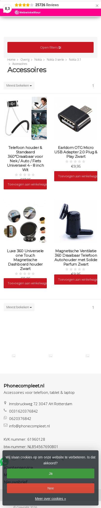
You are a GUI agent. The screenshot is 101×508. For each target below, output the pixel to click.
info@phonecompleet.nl (29, 425)
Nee (51, 488)
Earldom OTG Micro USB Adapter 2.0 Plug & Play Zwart (75, 152)
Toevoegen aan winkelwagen (27, 184)
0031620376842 (23, 411)
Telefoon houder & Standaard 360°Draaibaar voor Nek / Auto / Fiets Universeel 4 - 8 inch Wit (25, 158)
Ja (50, 473)
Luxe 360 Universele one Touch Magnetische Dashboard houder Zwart (25, 260)
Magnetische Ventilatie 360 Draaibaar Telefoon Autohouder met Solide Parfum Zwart (75, 258)
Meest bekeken (19, 85)
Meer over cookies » (50, 499)
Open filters (50, 47)
